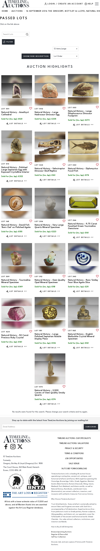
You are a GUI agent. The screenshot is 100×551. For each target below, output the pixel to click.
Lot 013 (5, 164)
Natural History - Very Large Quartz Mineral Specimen (49, 226)
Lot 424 (5, 332)
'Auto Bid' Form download (74, 469)
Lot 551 (38, 331)
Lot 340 (72, 276)
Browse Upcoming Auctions (61, 532)
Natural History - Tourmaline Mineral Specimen (15, 281)
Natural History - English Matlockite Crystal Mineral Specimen (81, 336)
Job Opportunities (74, 458)
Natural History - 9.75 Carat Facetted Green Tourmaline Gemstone (82, 226)
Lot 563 (72, 331)
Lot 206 (39, 221)
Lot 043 (72, 165)
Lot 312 (39, 276)
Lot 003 (72, 108)
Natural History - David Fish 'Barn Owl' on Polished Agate (15, 226)
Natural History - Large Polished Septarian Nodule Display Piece (48, 336)
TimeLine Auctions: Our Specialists (74, 438)
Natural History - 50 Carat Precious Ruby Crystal (14, 336)
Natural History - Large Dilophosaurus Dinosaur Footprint (80, 113)
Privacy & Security (74, 448)
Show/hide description (36, 56)
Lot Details (18, 123)
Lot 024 (39, 165)
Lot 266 (72, 220)
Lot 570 (39, 387)
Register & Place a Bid (59, 534)
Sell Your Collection (58, 537)
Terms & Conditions (74, 453)
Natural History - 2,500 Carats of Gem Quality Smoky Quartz (50, 392)
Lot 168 (5, 221)
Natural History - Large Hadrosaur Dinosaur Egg (47, 113)
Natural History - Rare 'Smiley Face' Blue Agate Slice (83, 281)
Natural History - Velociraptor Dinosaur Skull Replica (50, 169)
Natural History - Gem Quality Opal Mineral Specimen (50, 281)
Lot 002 (39, 109)
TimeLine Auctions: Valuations (74, 443)
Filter (9, 42)
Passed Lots (14, 18)
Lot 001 (5, 109)
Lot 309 (5, 276)
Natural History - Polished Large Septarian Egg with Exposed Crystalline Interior (15, 169)
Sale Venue (74, 463)
